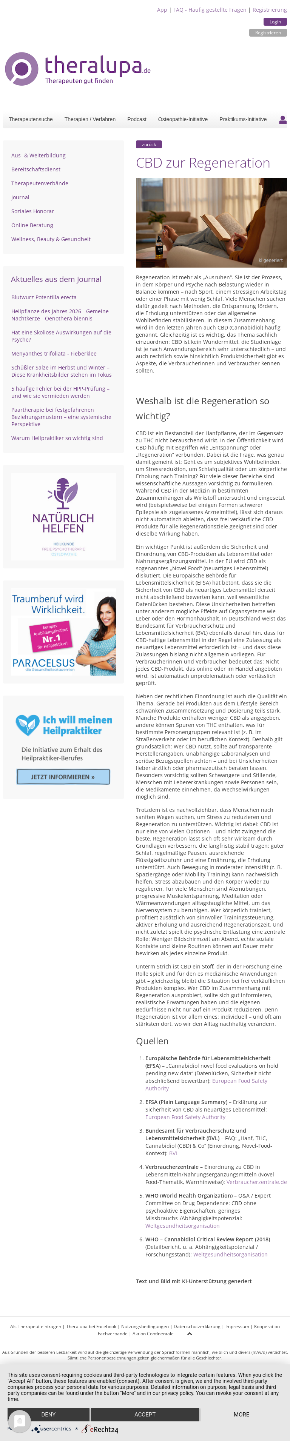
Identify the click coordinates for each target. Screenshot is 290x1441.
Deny (48, 1415)
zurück (149, 144)
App (162, 9)
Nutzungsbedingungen (145, 1326)
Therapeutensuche (31, 119)
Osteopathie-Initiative (183, 119)
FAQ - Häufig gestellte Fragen (210, 9)
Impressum (237, 1326)
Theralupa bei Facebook (91, 1326)
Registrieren (268, 32)
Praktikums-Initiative (243, 119)
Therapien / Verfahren (90, 119)
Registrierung (270, 9)
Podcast (137, 119)
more (241, 1415)
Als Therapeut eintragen (35, 1326)
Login (275, 21)
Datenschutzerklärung (197, 1326)
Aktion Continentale (153, 1333)
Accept (145, 1415)
